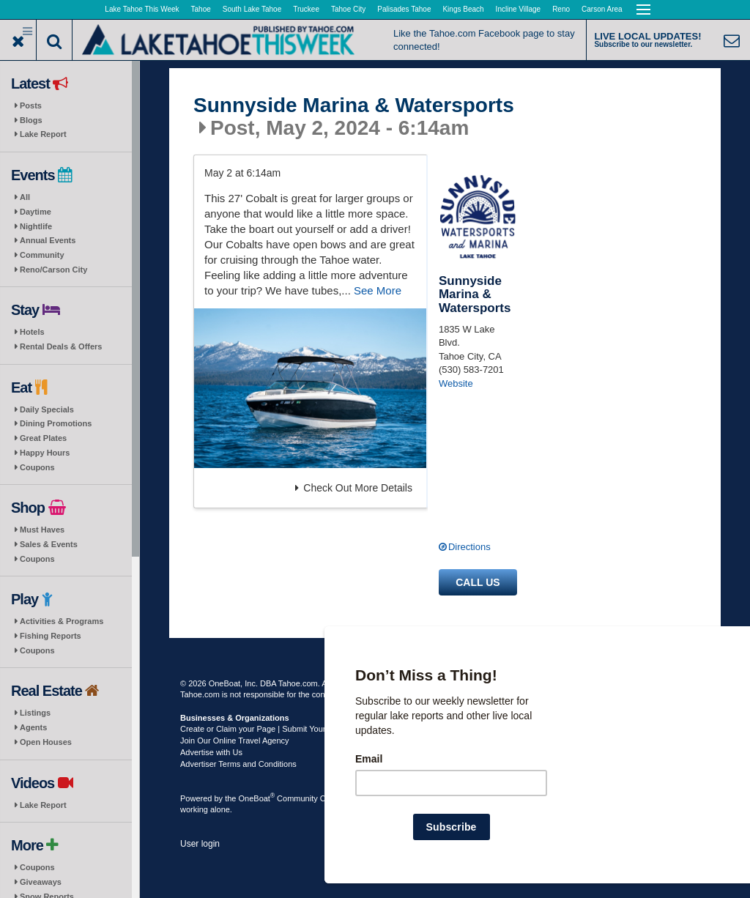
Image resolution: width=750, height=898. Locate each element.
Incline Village (518, 9)
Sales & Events (49, 544)
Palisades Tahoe (404, 9)
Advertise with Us (211, 752)
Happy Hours (45, 452)
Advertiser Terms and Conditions (238, 764)
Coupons (37, 467)
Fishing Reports (50, 635)
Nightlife (36, 226)
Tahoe (201, 9)
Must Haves (42, 529)
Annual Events (47, 240)
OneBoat (257, 798)
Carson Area (602, 9)
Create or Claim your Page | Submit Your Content (268, 728)
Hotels (32, 331)
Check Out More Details (353, 488)
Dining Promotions (56, 423)
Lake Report (43, 134)
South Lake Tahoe (252, 9)
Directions (469, 546)
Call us (478, 582)
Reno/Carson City (53, 269)
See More (377, 290)
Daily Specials (47, 409)
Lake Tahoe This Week (142, 9)
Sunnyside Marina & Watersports (353, 105)
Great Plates (43, 438)
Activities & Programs (61, 621)
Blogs (31, 120)
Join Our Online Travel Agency (234, 740)
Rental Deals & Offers (61, 346)
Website (456, 383)
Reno (561, 9)
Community (42, 255)
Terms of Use (418, 683)
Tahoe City (348, 9)
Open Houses (46, 742)
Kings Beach (462, 9)
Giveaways (41, 881)
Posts (31, 105)
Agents (33, 727)
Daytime (35, 211)
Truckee (306, 9)
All (25, 197)
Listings (35, 712)
